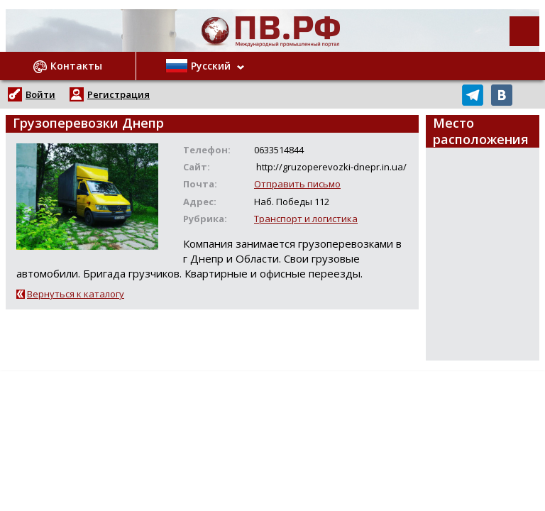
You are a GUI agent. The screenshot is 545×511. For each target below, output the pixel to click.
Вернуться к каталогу (75, 293)
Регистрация (118, 94)
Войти (40, 94)
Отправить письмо (297, 183)
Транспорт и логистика (306, 218)
